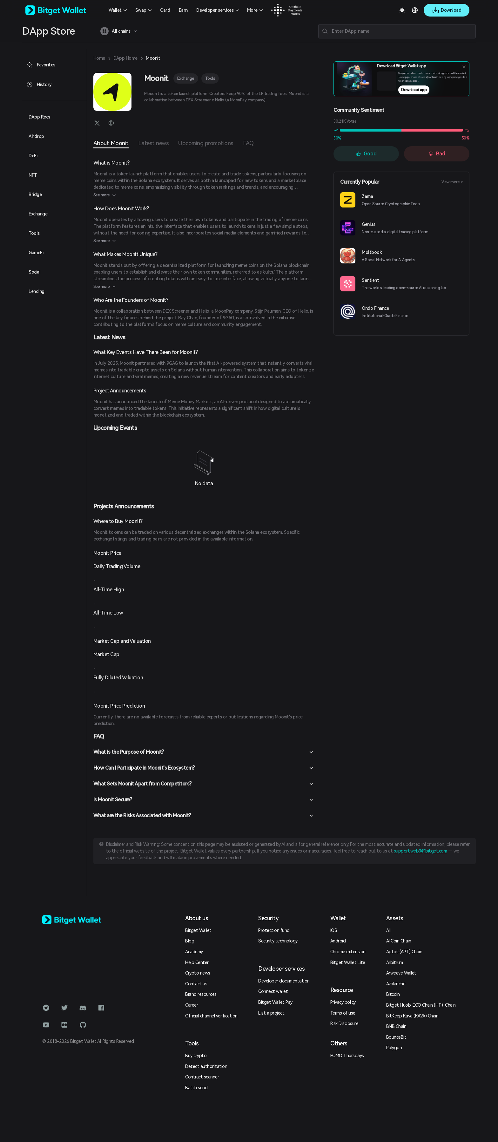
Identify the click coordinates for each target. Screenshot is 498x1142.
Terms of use (342, 1013)
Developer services (214, 10)
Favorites (40, 64)
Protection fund (274, 930)
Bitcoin (393, 994)
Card (165, 10)
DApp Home (125, 58)
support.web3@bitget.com (420, 850)
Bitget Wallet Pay (275, 1002)
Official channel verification (211, 1015)
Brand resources (201, 994)
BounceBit (396, 1037)
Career (191, 1005)
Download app (414, 90)
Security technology (278, 940)
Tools (210, 78)
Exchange (185, 78)
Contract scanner (202, 1076)
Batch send (196, 1087)
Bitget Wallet (198, 930)
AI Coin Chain (398, 940)
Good (366, 154)
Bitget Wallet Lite (347, 962)
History (39, 84)
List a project (271, 1013)
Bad (436, 154)
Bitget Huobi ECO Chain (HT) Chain (421, 1005)
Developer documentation (284, 980)
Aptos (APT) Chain (404, 951)
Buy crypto (195, 1055)
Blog (189, 940)
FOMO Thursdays (347, 1055)
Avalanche (396, 983)
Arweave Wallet (401, 972)
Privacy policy (343, 1002)
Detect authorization (206, 1066)
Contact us (196, 983)
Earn (183, 10)
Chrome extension (348, 951)
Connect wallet (273, 991)
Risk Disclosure (344, 1023)
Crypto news (197, 972)
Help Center (197, 962)
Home (99, 58)
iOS (333, 930)
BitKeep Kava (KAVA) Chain (412, 1015)
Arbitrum (394, 962)
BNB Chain (396, 1026)
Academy (194, 951)
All (388, 930)
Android (338, 940)
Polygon (394, 1047)
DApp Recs (39, 116)
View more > (452, 182)
